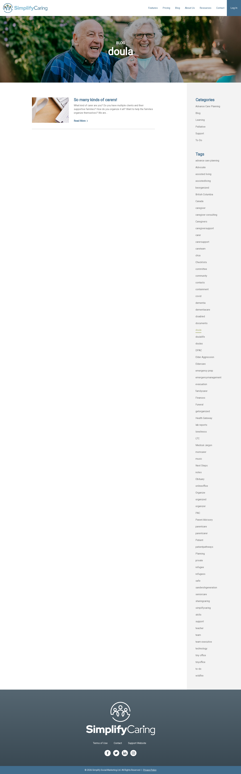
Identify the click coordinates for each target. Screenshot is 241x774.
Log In (234, 7)
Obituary (200, 479)
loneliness (201, 431)
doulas (199, 343)
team (198, 635)
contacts (200, 282)
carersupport (202, 241)
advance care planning (207, 160)
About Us (190, 7)
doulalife (200, 336)
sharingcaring (203, 601)
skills (198, 614)
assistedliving (203, 180)
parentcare (201, 526)
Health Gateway (204, 418)
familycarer (201, 391)
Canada (199, 201)
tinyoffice (200, 662)
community (201, 275)
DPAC (199, 350)
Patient (199, 540)
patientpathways (204, 546)
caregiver (200, 208)
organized (201, 499)
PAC (198, 513)
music (199, 458)
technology (201, 648)
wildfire (199, 675)
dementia (200, 302)
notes (199, 472)
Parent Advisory (204, 519)
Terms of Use (100, 743)
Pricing (166, 7)
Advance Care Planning (208, 106)
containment (202, 289)
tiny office (201, 655)
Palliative (200, 126)
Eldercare (201, 363)
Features (153, 7)
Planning (200, 553)
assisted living (203, 174)
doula (198, 330)
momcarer (201, 452)
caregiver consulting (206, 214)
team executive (204, 641)
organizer (201, 506)
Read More (81, 120)
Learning (200, 119)
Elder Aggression (205, 357)
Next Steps (202, 465)
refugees (200, 574)
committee (201, 269)
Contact (220, 7)
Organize (200, 492)
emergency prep (204, 370)
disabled (200, 316)
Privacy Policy (149, 770)
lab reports (201, 424)
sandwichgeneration (206, 587)
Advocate (201, 167)
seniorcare (201, 594)
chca (198, 255)
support (200, 621)
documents (201, 323)
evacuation (201, 384)
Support (200, 133)
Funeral (199, 404)
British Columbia (204, 194)
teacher (199, 628)
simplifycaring (203, 607)
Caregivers (201, 221)
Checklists (201, 262)
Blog (177, 7)
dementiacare (203, 309)
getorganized (203, 411)
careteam (200, 248)
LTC (198, 438)
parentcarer (202, 533)
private (199, 560)
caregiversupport (205, 228)
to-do (198, 668)
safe (198, 580)
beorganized (202, 187)
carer (198, 235)
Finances (200, 397)
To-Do (199, 140)
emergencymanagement (208, 377)
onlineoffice (202, 485)
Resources (205, 7)
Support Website (137, 743)
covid (198, 296)
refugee (200, 567)
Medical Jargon (204, 445)
